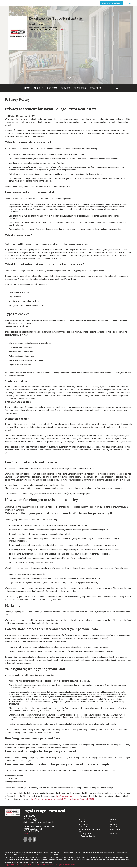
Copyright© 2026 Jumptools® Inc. (20, 864)
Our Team (52, 88)
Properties (80, 88)
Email (62, 29)
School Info (85, 827)
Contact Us (114, 827)
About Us (38, 88)
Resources (95, 88)
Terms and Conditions (88, 836)
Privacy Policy (86, 834)
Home (27, 88)
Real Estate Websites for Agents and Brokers (55, 864)
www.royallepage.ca (117, 829)
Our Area (65, 88)
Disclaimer (113, 834)
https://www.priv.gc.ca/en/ (66, 796)
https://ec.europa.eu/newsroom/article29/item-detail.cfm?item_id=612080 (63, 799)
